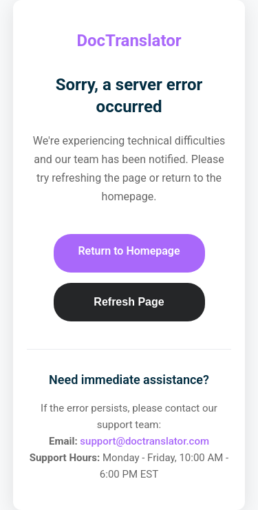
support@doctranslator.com (144, 441)
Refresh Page (129, 302)
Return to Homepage (129, 250)
